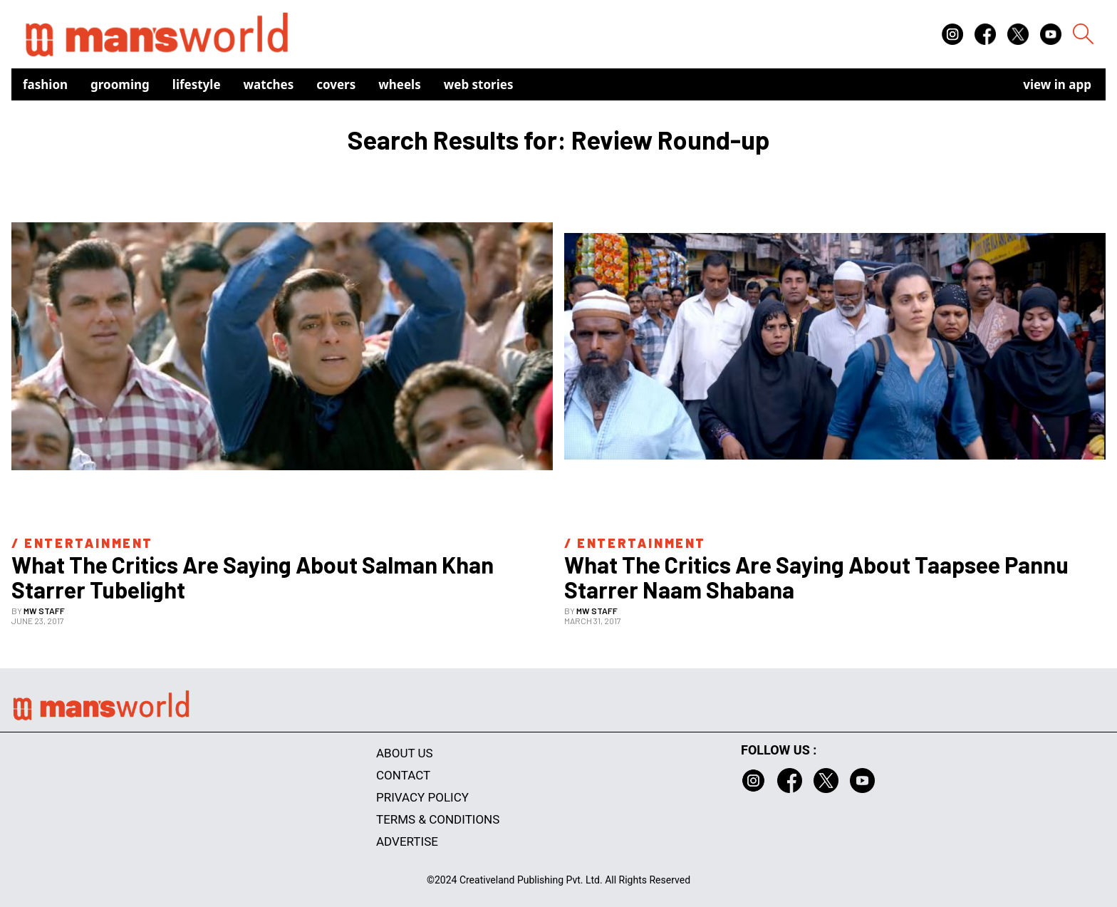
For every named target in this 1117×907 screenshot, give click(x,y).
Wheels (399, 84)
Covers (335, 84)
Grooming (120, 84)
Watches (269, 84)
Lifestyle (196, 84)
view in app (1057, 84)
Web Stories (479, 84)
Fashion (45, 84)
